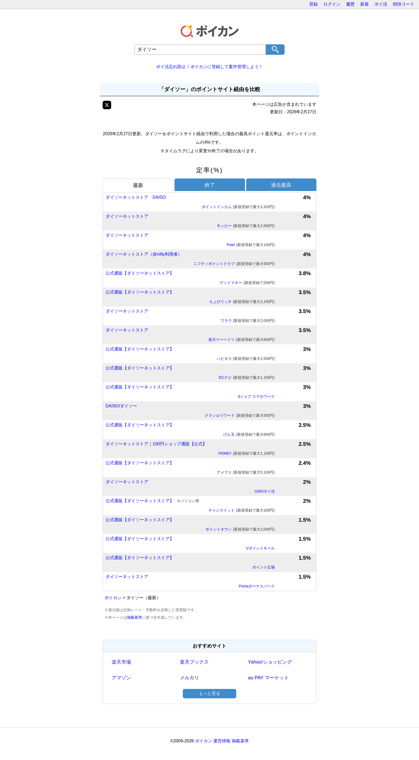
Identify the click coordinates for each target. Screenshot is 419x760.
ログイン (331, 4)
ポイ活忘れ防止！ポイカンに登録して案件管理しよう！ (209, 66)
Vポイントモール (260, 548)
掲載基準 (134, 617)
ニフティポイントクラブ (234, 264)
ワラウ (247, 320)
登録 (313, 4)
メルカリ (189, 677)
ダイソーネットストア (127, 216)
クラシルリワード (240, 415)
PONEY (247, 453)
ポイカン (113, 597)
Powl (251, 245)
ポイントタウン (240, 529)
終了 (210, 185)
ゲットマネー (247, 282)
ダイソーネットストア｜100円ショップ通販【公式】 (156, 444)
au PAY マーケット (268, 677)
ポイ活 (380, 4)
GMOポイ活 (265, 491)
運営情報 (221, 741)
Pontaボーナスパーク (257, 586)
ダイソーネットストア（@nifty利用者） (144, 254)
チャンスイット (241, 510)
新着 (364, 4)
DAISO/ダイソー (121, 406)
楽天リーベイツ (241, 339)
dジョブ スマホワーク (256, 396)
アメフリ (246, 472)
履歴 (350, 4)
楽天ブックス (194, 662)
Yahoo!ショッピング (270, 662)
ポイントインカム (238, 207)
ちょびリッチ (242, 301)
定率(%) (209, 170)
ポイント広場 (263, 567)
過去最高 (281, 185)
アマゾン (121, 677)
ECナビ (247, 377)
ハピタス (246, 358)
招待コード (403, 4)
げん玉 (249, 434)
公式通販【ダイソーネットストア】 (140, 273)
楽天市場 (121, 662)
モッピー (246, 226)
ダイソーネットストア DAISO (136, 197)
